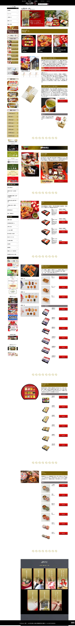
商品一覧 (29, 1)
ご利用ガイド (9, 17)
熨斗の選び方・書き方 (11, 233)
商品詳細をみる (60, 181)
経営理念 (8, 247)
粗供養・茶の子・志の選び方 (11, 192)
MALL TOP (24, 1)
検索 (48, 4)
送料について (9, 20)
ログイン (17, 8)
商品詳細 (63, 212)
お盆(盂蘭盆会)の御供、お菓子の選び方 (12, 196)
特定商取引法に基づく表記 (11, 254)
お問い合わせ (9, 226)
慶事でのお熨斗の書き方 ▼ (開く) (54, 67)
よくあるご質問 (10, 230)
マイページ (42, 1)
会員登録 (35, 1)
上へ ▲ (73, 622)
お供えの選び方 (10, 187)
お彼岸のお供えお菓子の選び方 (11, 201)
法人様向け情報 (10, 240)
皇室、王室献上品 (10, 213)
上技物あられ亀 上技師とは (11, 206)
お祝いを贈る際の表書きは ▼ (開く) (54, 70)
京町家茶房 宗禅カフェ (11, 223)
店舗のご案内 (9, 24)
